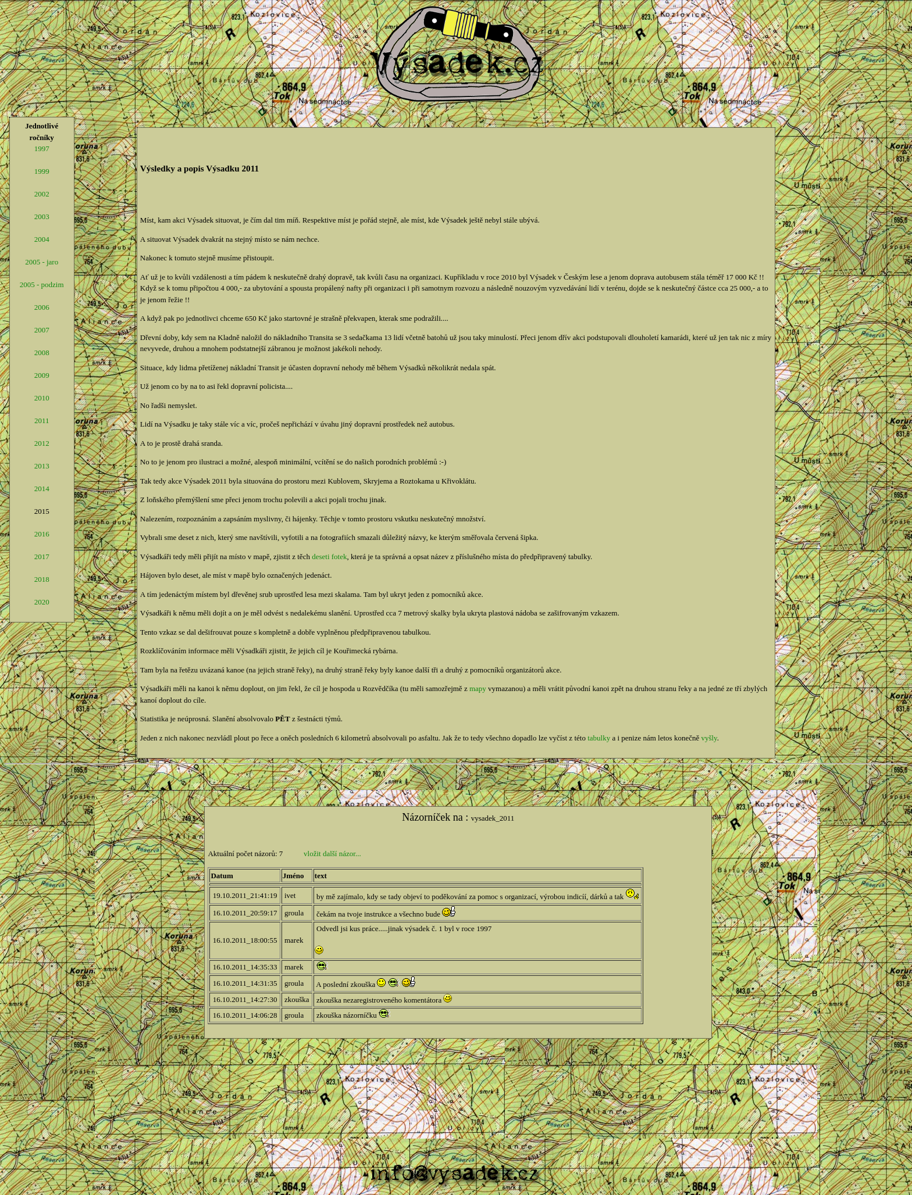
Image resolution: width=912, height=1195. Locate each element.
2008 (41, 352)
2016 (41, 533)
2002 (41, 193)
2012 (41, 443)
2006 (41, 307)
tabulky (598, 738)
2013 (41, 465)
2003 (41, 216)
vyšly (709, 738)
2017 (41, 556)
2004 (41, 239)
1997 (41, 148)
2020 (41, 602)
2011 (41, 420)
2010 (41, 397)
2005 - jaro (41, 261)
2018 (41, 579)
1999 (41, 171)
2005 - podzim (42, 284)
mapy (477, 688)
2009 (41, 375)
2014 (41, 488)
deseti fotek (329, 556)
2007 (41, 329)
